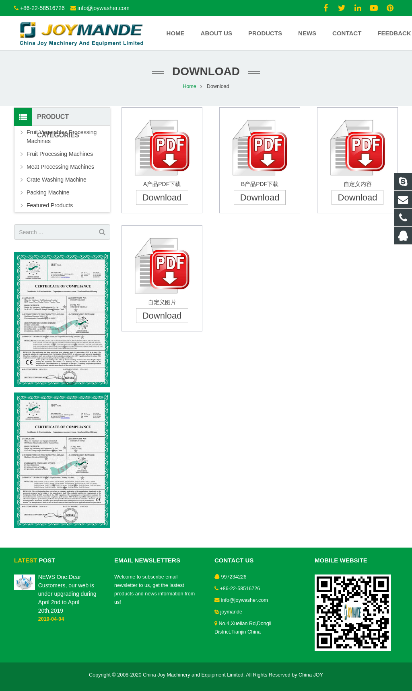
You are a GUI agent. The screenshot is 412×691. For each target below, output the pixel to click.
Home (189, 86)
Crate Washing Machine (57, 179)
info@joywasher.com (104, 8)
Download (162, 197)
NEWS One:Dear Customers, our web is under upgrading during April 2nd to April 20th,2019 (67, 594)
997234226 (234, 577)
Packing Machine (48, 192)
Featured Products (50, 205)
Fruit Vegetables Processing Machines (62, 136)
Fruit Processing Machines (60, 154)
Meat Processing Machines (60, 167)
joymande (231, 612)
